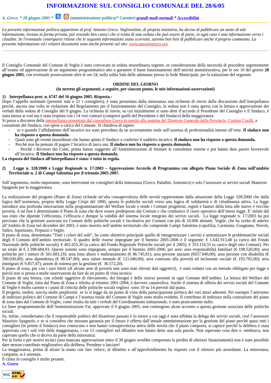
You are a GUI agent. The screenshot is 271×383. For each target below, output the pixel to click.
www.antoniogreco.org (148, 44)
